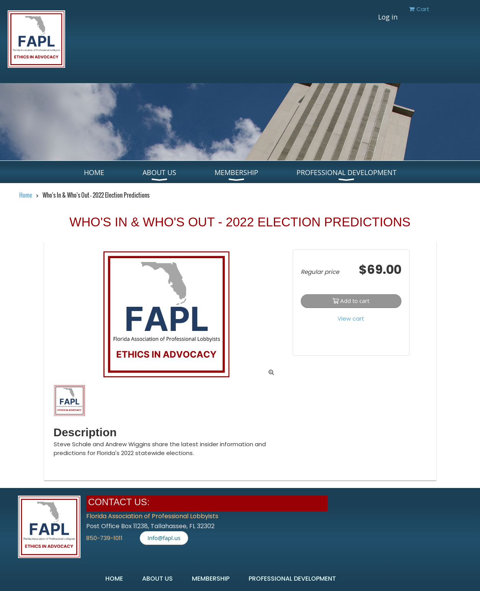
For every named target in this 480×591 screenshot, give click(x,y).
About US (157, 578)
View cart (350, 318)
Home (25, 195)
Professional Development (292, 578)
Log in (388, 16)
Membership (210, 578)
